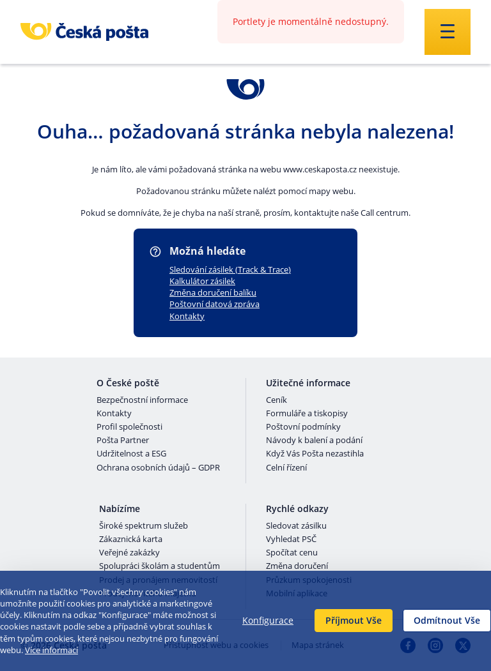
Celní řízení (286, 468)
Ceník (276, 400)
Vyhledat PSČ (291, 539)
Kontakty (187, 316)
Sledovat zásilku (296, 526)
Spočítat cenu (292, 553)
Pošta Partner (123, 440)
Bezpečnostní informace (142, 400)
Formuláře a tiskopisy (307, 414)
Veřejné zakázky (129, 553)
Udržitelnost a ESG (131, 454)
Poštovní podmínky (303, 427)
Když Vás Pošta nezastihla (315, 454)
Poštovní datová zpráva (214, 304)
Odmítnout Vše (447, 620)
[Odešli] (448, 32)
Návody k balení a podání (314, 440)
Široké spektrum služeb (143, 526)
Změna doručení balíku (212, 292)
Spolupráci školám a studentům (159, 566)
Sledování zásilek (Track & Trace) (230, 269)
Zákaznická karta (130, 539)
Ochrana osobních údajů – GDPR (158, 468)
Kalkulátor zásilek (202, 281)
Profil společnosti (129, 427)
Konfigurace (267, 620)
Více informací (51, 650)
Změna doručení (297, 566)
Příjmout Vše (353, 620)
